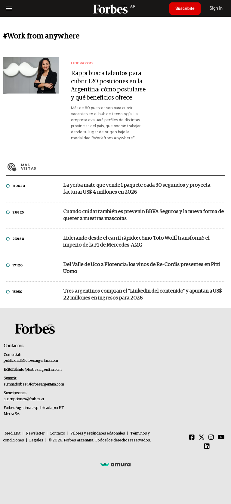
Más (123, 167)
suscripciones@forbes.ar (24, 399)
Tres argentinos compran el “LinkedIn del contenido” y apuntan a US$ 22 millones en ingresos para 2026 (142, 295)
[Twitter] (202, 437)
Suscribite (185, 8)
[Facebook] (192, 437)
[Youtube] (221, 437)
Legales (36, 440)
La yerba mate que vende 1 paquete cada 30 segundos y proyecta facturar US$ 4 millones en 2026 (136, 189)
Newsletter (35, 433)
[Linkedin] (207, 446)
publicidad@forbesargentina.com (31, 361)
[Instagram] (211, 437)
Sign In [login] (216, 8)
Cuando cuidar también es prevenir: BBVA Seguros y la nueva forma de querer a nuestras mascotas (143, 215)
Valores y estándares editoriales (97, 433)
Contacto (57, 433)
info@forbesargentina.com (40, 370)
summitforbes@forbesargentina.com (34, 384)
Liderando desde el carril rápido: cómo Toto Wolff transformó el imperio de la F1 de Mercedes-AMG (136, 242)
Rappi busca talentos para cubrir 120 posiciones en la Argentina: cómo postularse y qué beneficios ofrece (108, 85)
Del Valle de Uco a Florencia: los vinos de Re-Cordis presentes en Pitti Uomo (141, 268)
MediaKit (12, 433)
